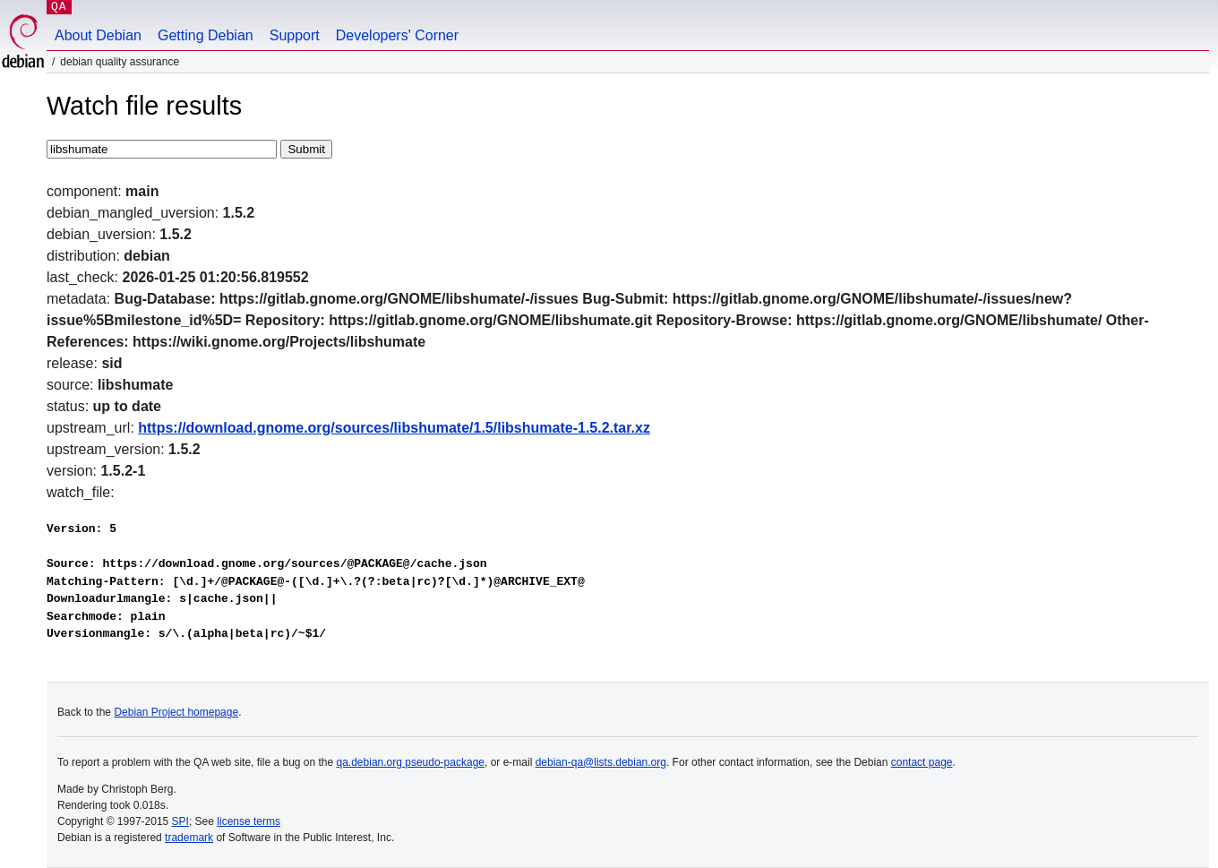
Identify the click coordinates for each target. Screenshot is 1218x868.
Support (295, 35)
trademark (189, 837)
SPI (180, 821)
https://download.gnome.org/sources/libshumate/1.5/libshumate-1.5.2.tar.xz (394, 427)
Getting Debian (205, 35)
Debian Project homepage (176, 712)
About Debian (98, 35)
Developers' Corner (397, 35)
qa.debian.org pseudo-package (411, 762)
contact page (922, 762)
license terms (248, 821)
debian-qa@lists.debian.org (601, 762)
